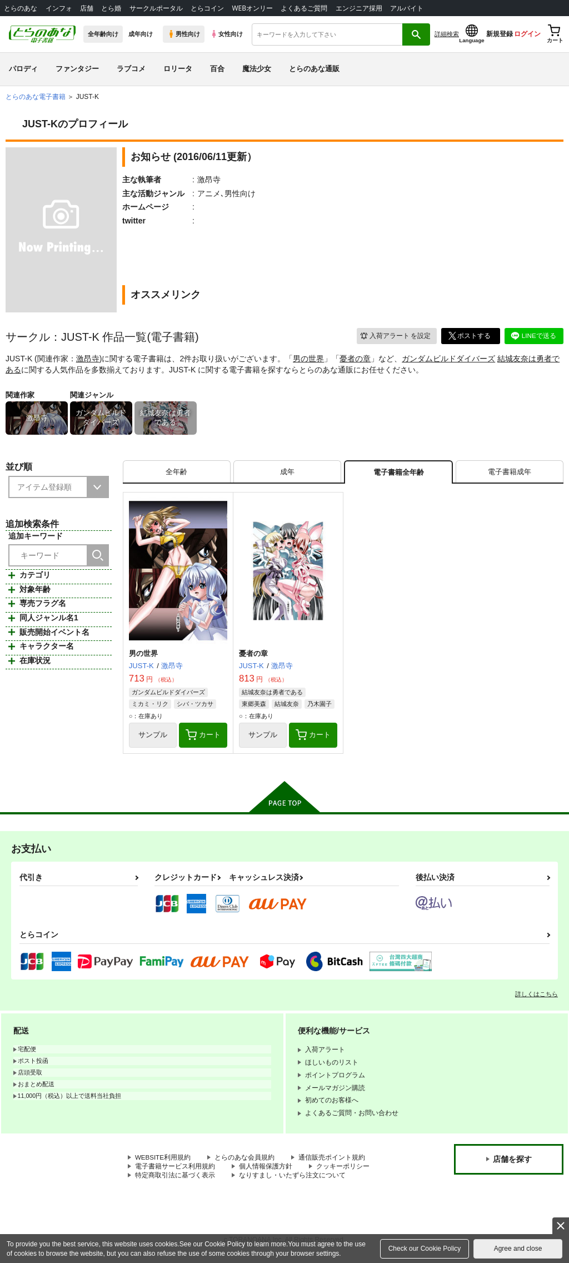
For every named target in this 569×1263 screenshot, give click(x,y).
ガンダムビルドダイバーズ (448, 358)
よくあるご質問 (304, 8)
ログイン (527, 34)
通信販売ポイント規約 (333, 1159)
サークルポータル (156, 8)
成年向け (140, 34)
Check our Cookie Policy (424, 1248)
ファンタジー (77, 68)
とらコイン (207, 8)
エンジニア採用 (359, 8)
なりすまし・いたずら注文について (292, 1178)
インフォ (59, 8)
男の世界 (308, 358)
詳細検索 (447, 34)
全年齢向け (103, 34)
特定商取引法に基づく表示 (175, 1178)
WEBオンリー (252, 8)
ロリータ (177, 68)
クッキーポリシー (343, 1168)
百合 (217, 68)
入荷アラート (394, 335)
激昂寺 (87, 358)
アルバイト (406, 8)
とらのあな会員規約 (246, 1159)
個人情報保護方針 (265, 1168)
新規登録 (499, 34)
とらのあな (20, 8)
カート (203, 736)
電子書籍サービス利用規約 (175, 1168)
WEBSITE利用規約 (163, 1159)
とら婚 (111, 8)
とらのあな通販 (314, 68)
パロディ (23, 68)
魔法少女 (256, 68)
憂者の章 (355, 358)
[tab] (177, 472)
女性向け (226, 34)
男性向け (183, 34)
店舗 (86, 8)
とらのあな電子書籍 (36, 97)
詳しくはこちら (536, 996)
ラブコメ (131, 68)
